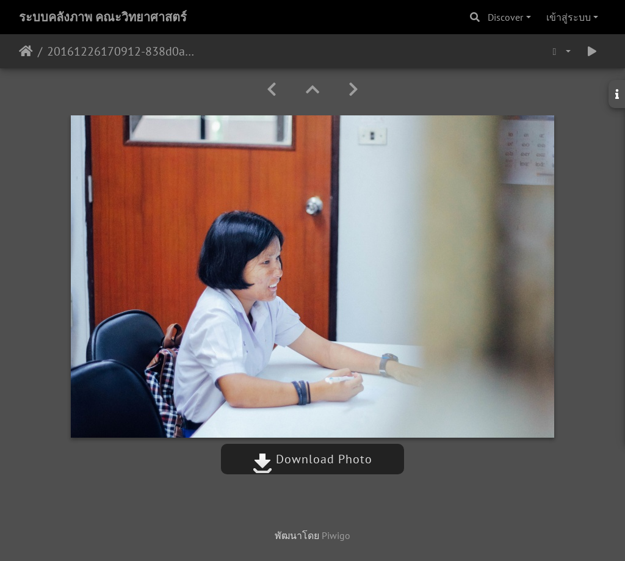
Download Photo (312, 459)
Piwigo (336, 535)
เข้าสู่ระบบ (568, 17)
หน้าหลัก (26, 51)
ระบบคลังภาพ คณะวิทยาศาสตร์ (103, 17)
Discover (505, 17)
